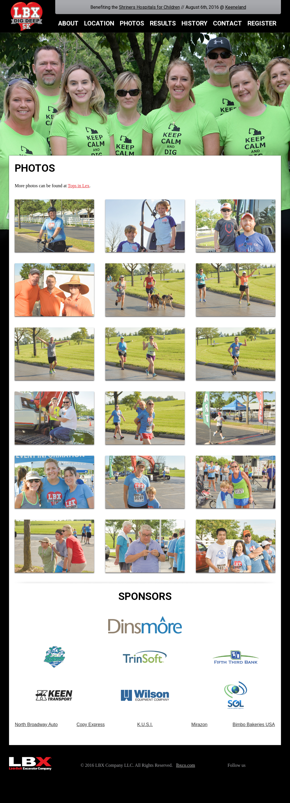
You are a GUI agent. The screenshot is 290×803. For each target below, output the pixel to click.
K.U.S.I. (145, 724)
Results (163, 23)
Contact (227, 23)
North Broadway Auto (36, 724)
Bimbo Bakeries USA (254, 724)
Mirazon (199, 724)
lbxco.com (185, 765)
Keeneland (235, 7)
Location (99, 23)
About (68, 23)
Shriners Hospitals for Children (149, 7)
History (194, 23)
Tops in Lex (78, 185)
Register (262, 23)
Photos (132, 23)
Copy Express (90, 724)
